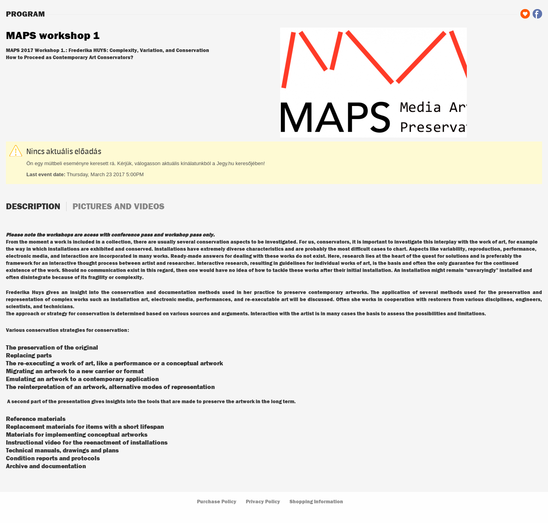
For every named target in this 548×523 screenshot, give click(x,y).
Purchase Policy (216, 501)
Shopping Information (316, 501)
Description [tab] (33, 206)
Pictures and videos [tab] (118, 206)
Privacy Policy (263, 501)
